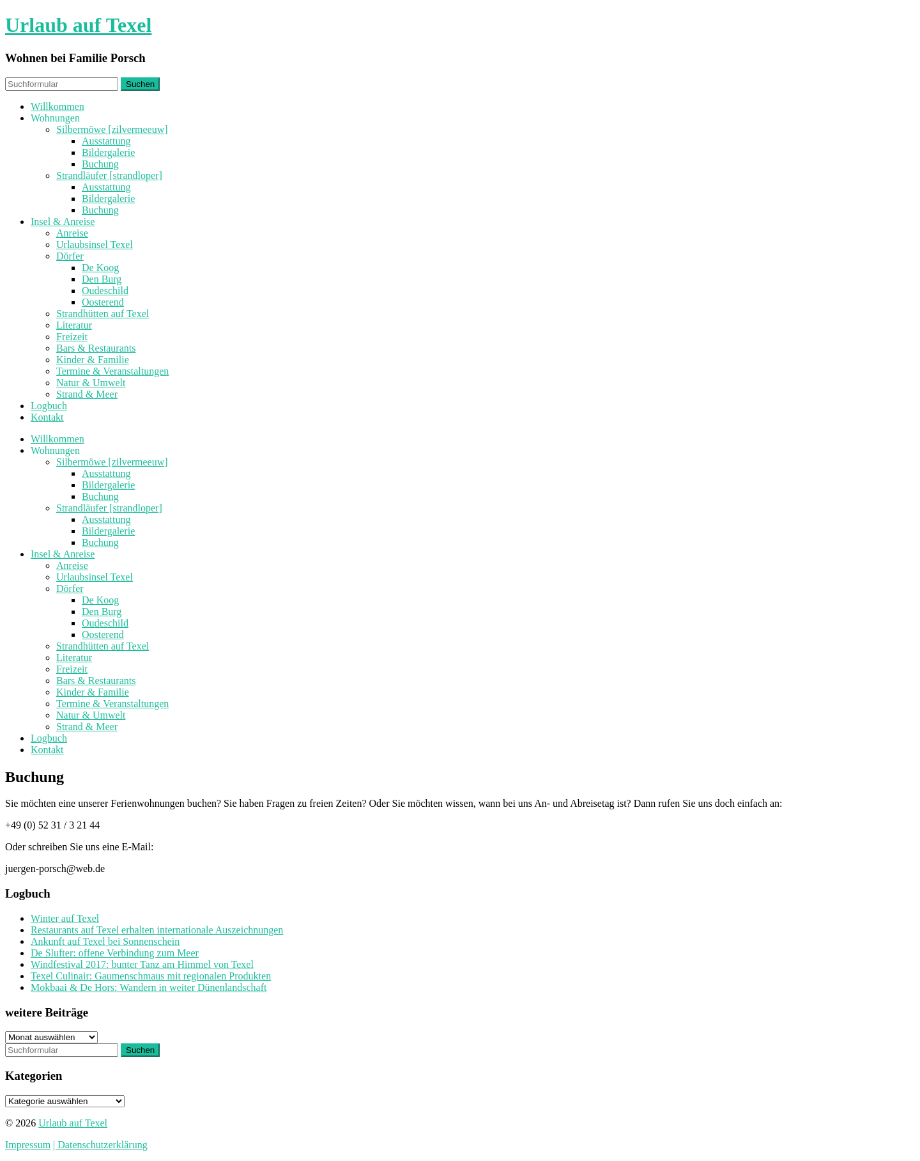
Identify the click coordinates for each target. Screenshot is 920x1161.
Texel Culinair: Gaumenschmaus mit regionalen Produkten (151, 975)
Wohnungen (55, 118)
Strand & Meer (87, 394)
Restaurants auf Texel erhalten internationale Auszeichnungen (157, 929)
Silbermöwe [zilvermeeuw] (112, 129)
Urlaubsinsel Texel (94, 244)
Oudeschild (105, 290)
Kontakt (47, 417)
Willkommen (57, 106)
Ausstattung (106, 141)
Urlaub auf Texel (78, 24)
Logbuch (49, 405)
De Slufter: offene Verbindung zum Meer (115, 952)
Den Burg (101, 279)
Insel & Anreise (63, 221)
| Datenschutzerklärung (100, 1144)
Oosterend (103, 302)
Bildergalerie (108, 152)
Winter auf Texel (65, 918)
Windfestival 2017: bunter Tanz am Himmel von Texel (142, 964)
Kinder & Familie (92, 359)
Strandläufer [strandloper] (109, 175)
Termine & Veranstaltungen (112, 371)
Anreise (72, 233)
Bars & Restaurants (95, 348)
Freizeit (72, 336)
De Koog (100, 267)
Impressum (27, 1144)
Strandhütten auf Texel (102, 313)
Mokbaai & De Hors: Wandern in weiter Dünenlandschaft (148, 987)
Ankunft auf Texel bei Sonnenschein (105, 941)
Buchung (100, 164)
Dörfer (70, 256)
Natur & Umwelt (90, 382)
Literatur (74, 325)
